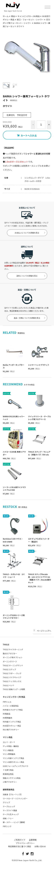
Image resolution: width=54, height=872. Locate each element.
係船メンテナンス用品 (11, 778)
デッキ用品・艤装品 (11, 746)
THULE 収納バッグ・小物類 (14, 689)
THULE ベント (8, 685)
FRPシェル (7, 702)
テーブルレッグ (9, 806)
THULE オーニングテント (13, 665)
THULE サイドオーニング (13, 649)
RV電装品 (6, 713)
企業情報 (33, 839)
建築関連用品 (8, 789)
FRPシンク (7, 826)
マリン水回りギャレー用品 (13, 762)
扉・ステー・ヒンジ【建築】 (14, 822)
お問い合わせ (40, 846)
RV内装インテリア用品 (12, 721)
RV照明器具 (7, 718)
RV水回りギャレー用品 (12, 725)
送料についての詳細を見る (31, 276)
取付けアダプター (10, 653)
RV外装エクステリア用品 (13, 709)
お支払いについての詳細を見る (30, 232)
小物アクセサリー (10, 782)
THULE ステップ (9, 669)
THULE (6, 644)
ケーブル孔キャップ (11, 814)
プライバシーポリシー (25, 843)
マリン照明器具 (9, 754)
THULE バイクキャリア (12, 677)
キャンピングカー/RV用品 (14, 696)
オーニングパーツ (10, 661)
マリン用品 (7, 737)
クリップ (6, 802)
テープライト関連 (10, 810)
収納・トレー (8, 818)
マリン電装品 (8, 750)
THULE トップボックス (12, 681)
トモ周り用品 (8, 770)
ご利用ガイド (19, 839)
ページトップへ (42, 630)
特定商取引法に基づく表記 (19, 846)
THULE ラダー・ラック (12, 673)
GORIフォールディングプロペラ (15, 766)
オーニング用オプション (12, 657)
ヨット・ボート (9, 742)
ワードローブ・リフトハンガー (15, 798)
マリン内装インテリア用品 (13, 758)
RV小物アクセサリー (11, 729)
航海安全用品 (8, 774)
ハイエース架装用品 (11, 706)
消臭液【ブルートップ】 (12, 794)
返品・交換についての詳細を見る (30, 318)
